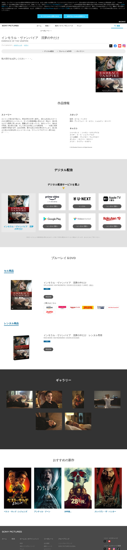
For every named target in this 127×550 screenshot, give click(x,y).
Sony (120, 22)
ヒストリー (47, 549)
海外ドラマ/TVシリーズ (27, 546)
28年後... (67, 512)
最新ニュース (48, 546)
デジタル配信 (48, 51)
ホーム (39, 26)
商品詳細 (48, 297)
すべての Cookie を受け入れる (50, 16)
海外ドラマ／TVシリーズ (64, 26)
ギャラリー (79, 51)
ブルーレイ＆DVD (64, 51)
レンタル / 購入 (52, 206)
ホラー (26, 45)
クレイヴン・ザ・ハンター (105, 512)
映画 (48, 26)
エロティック (18, 45)
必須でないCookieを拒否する (76, 16)
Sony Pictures (49, 8)
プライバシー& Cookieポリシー (54, 4)
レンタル (82, 206)
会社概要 (46, 543)
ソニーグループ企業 (63, 8)
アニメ (79, 26)
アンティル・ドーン (42, 512)
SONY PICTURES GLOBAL (67, 546)
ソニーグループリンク (65, 543)
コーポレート (46, 31)
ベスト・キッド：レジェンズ (15, 512)
